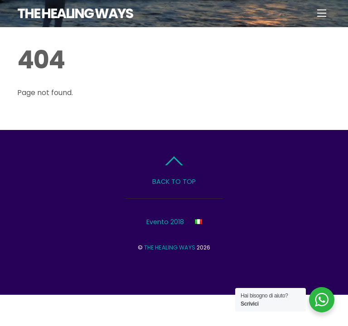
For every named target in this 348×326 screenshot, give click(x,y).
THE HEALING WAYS (169, 247)
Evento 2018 (165, 221)
